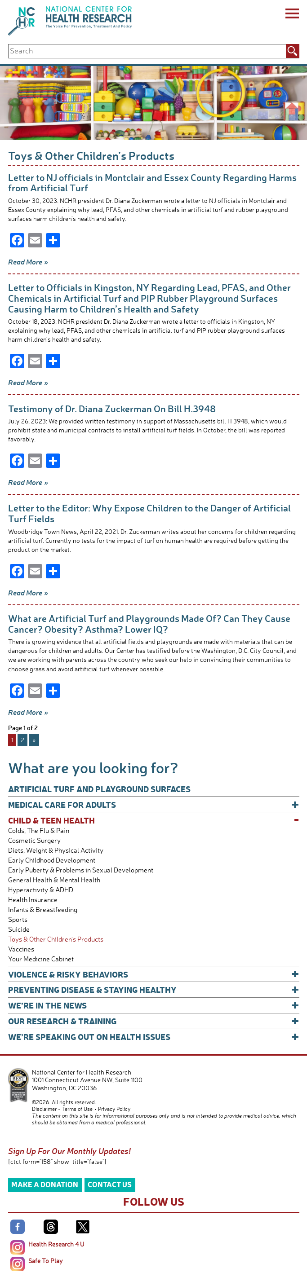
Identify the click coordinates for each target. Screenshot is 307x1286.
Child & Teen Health (153, 820)
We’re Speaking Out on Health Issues (153, 1036)
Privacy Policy (114, 1108)
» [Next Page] (34, 740)
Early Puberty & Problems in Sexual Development (80, 870)
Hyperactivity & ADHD (40, 889)
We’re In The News (153, 1005)
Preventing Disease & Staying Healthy (153, 989)
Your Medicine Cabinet (41, 959)
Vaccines (21, 949)
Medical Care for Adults (153, 804)
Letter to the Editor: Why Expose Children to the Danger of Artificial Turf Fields (149, 513)
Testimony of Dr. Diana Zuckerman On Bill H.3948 (112, 408)
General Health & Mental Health (54, 880)
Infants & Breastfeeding (42, 909)
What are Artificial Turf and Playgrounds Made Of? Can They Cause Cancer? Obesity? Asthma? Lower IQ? (149, 623)
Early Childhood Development (51, 860)
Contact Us (110, 1184)
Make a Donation (44, 1184)
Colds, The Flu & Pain (38, 830)
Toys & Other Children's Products (55, 939)
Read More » (28, 261)
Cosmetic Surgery (34, 840)
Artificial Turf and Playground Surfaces (99, 789)
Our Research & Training (153, 1020)
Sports (17, 919)
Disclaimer (44, 1108)
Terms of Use (77, 1108)
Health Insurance (33, 899)
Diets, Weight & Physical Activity (55, 850)
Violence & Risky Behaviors (153, 974)
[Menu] (291, 15)
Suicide (19, 929)
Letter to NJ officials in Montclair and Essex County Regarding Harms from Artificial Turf (152, 182)
